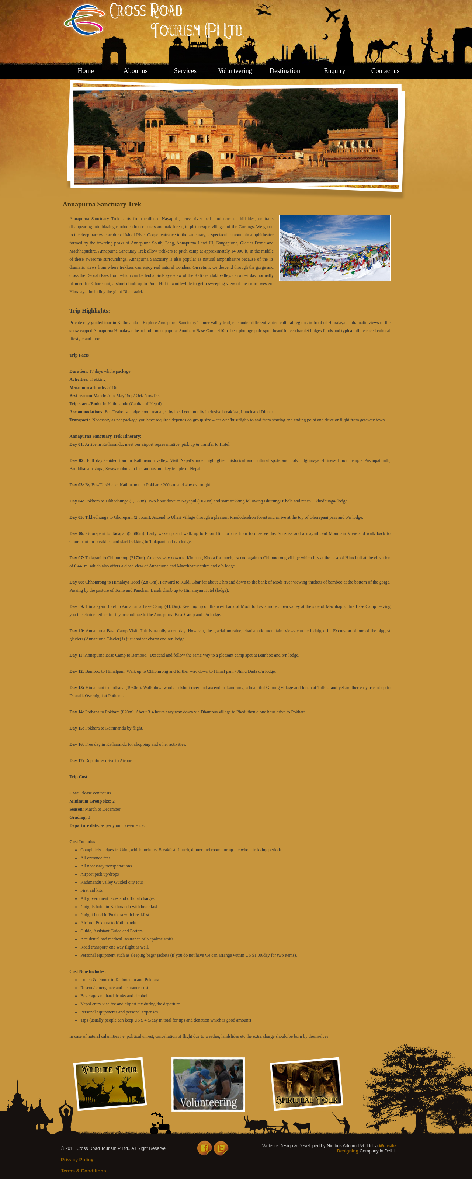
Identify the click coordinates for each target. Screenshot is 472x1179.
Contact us (385, 70)
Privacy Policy (77, 1159)
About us (136, 70)
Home (86, 70)
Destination (285, 70)
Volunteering (235, 70)
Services (185, 70)
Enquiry (335, 70)
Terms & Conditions (83, 1170)
